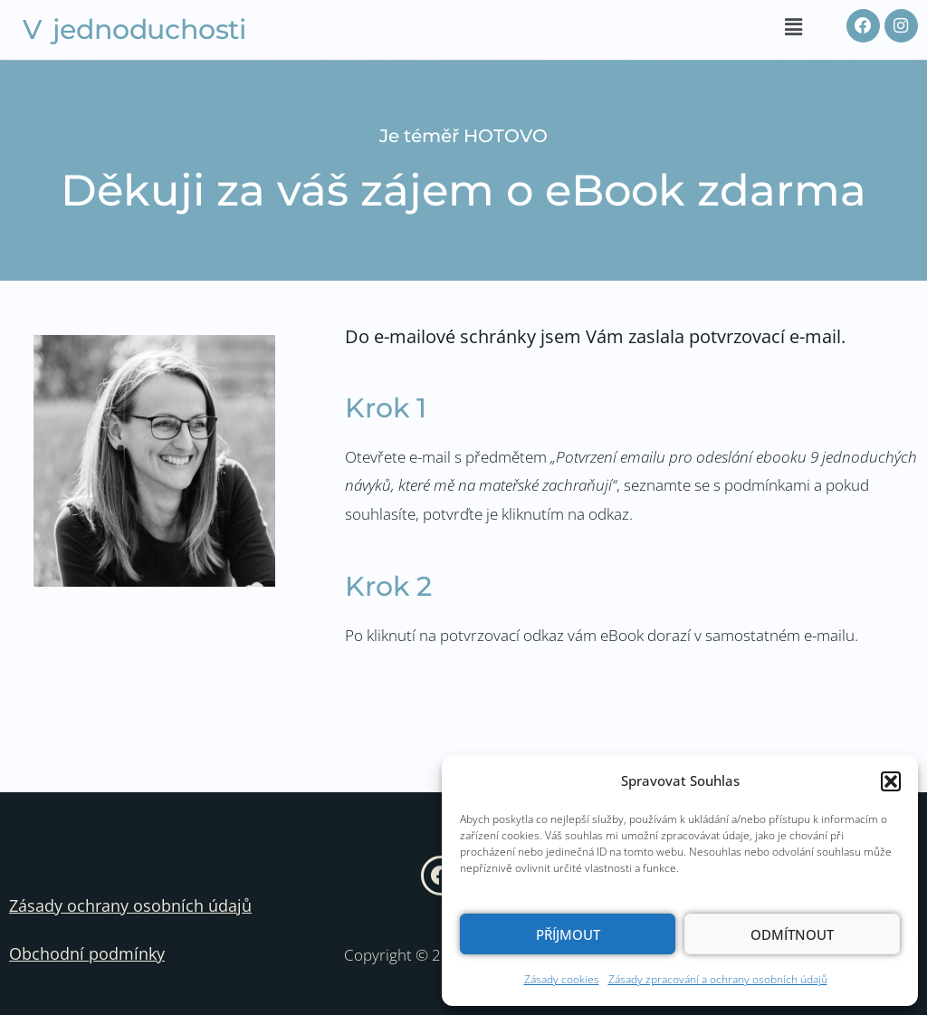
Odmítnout (792, 934)
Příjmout (568, 934)
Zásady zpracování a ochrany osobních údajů (717, 979)
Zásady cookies (561, 979)
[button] (891, 781)
